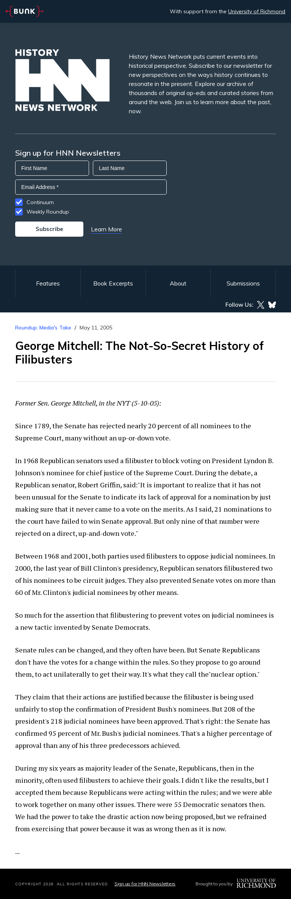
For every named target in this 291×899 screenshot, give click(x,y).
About (178, 283)
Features (48, 283)
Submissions (243, 283)
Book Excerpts (113, 283)
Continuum (40, 202)
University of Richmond (256, 11)
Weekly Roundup (48, 211)
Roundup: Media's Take (43, 327)
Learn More (106, 229)
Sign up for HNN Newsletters (144, 884)
